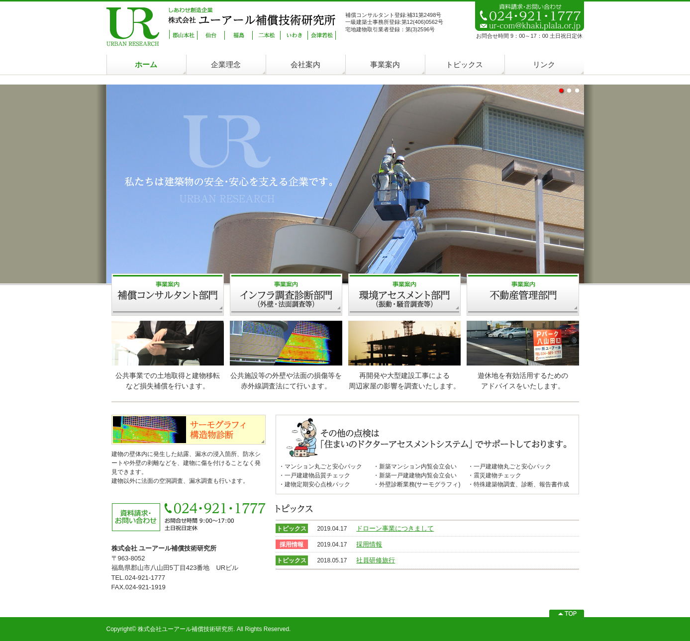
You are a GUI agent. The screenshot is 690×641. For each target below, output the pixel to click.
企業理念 (226, 64)
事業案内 (385, 64)
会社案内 (305, 64)
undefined (561, 90)
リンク (544, 64)
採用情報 (369, 544)
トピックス (464, 64)
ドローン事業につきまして (395, 528)
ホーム (146, 64)
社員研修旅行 (375, 560)
